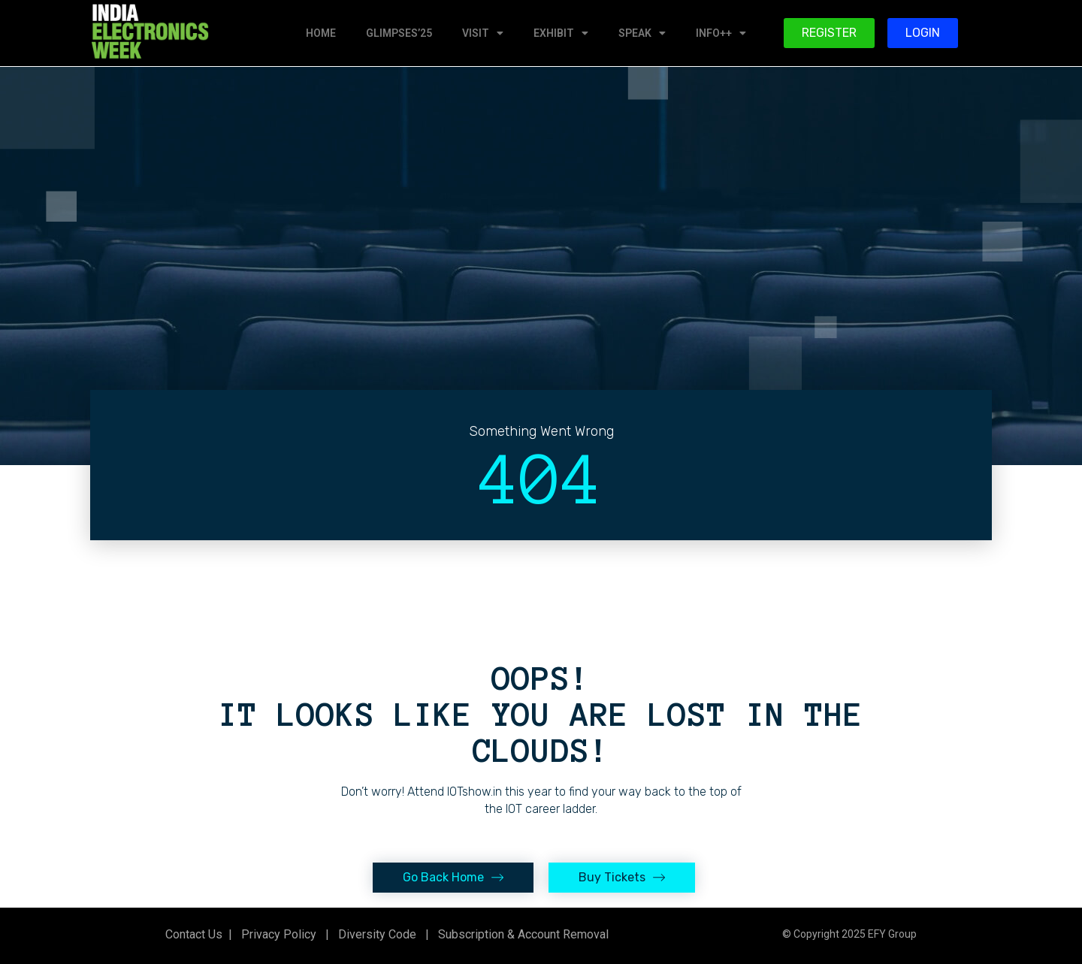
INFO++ (721, 33)
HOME (321, 33)
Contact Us (193, 934)
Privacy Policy (277, 934)
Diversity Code (374, 934)
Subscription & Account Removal (520, 934)
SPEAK (642, 33)
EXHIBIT (560, 33)
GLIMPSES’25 (399, 33)
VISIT (482, 33)
